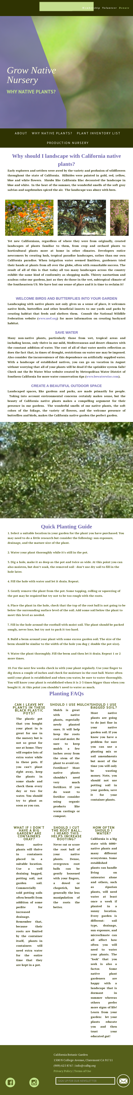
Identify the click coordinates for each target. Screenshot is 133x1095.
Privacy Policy (63, 1071)
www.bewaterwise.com (102, 376)
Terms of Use (82, 1071)
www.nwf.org (47, 318)
